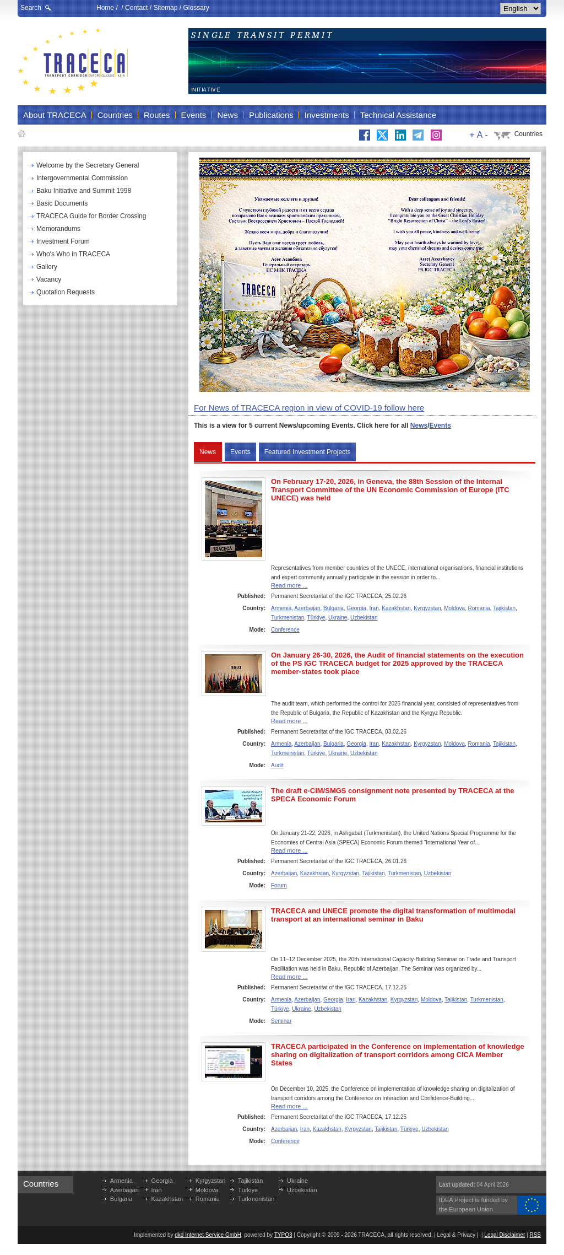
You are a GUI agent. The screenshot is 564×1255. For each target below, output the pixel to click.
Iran (374, 608)
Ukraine (337, 618)
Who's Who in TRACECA (73, 254)
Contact (136, 8)
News (418, 425)
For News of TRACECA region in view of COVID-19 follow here (309, 407)
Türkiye (316, 618)
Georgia (356, 608)
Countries (528, 134)
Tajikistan (504, 608)
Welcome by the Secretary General (87, 165)
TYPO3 (283, 1235)
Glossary (196, 8)
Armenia (281, 608)
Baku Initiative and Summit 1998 (83, 191)
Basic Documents (62, 203)
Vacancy (48, 279)
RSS (535, 1235)
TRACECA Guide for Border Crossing (91, 216)
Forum (279, 885)
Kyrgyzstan (427, 608)
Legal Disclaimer (504, 1235)
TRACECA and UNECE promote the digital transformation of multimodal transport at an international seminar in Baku (393, 915)
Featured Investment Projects (307, 452)
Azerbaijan (307, 608)
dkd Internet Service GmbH (208, 1235)
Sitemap (165, 8)
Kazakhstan (396, 608)
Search (30, 8)
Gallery (46, 267)
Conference (285, 630)
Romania (479, 608)
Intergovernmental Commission (82, 178)
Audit (277, 765)
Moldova (454, 608)
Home (105, 8)
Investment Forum (63, 241)
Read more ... (289, 585)
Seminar (281, 1021)
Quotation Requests (65, 292)
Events (440, 425)
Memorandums (58, 229)
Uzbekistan (363, 618)
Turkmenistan (287, 618)
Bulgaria (333, 608)
